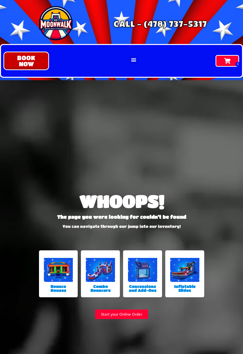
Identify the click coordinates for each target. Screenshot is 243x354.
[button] (26, 61)
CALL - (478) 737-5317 (160, 24)
